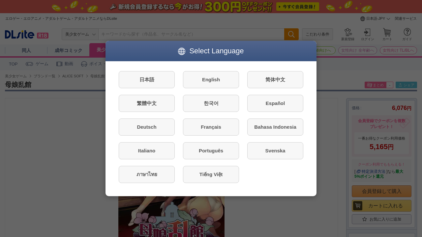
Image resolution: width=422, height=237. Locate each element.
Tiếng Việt (211, 174)
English (211, 79)
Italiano (147, 150)
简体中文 (275, 79)
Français (211, 127)
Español (275, 103)
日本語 (146, 79)
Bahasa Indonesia (275, 127)
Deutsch (146, 127)
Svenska (275, 150)
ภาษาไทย (146, 174)
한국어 (211, 103)
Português (211, 150)
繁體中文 (147, 103)
